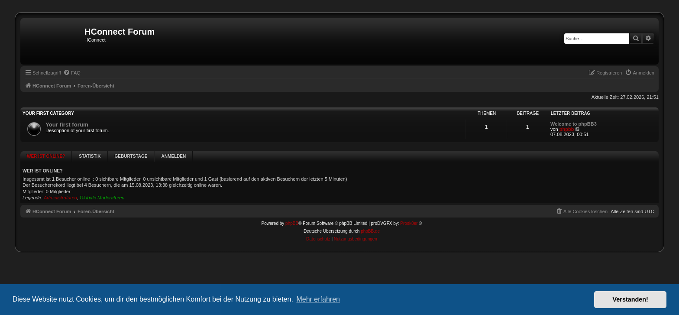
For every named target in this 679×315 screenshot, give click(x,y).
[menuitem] (72, 73)
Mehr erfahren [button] (318, 299)
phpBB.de (370, 216)
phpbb (566, 129)
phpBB (291, 208)
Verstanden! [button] (630, 299)
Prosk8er (408, 208)
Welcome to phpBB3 (573, 124)
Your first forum (66, 124)
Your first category (48, 113)
